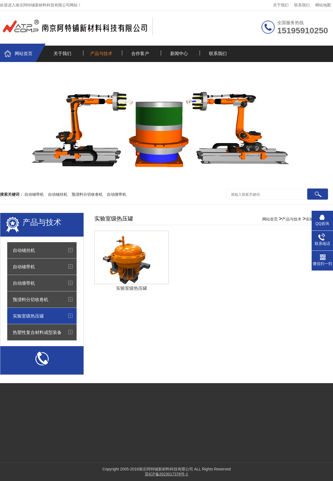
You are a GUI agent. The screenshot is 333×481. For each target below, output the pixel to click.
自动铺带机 (34, 194)
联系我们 (302, 5)
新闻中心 (179, 53)
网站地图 (323, 5)
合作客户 (140, 53)
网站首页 (23, 53)
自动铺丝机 (57, 194)
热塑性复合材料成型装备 (37, 332)
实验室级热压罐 (28, 315)
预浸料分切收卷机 (87, 194)
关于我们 (281, 5)
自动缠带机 (116, 194)
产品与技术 (101, 53)
